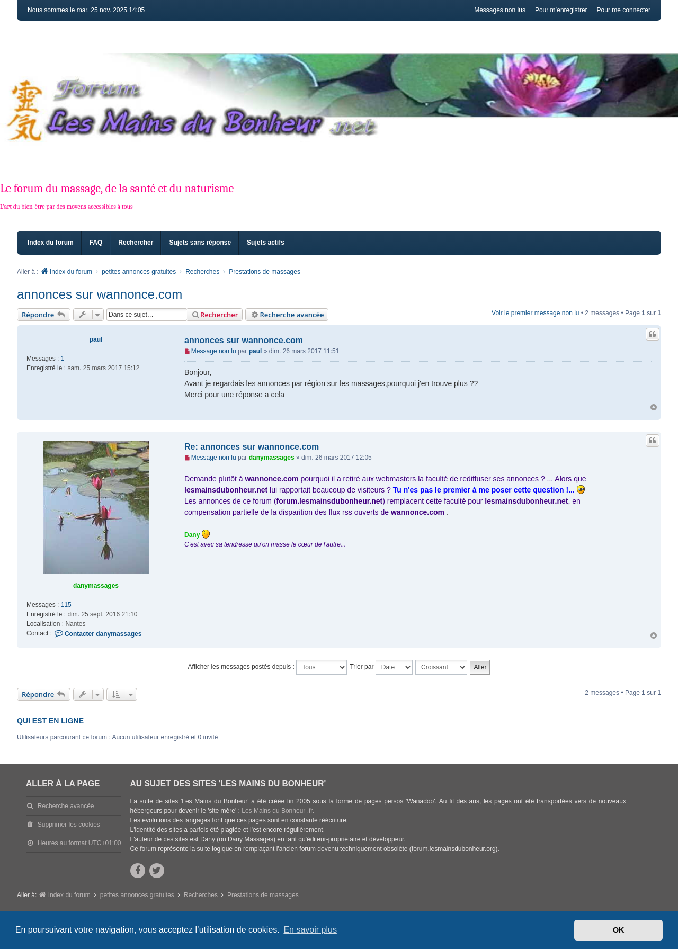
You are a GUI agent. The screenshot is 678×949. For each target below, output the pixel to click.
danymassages (96, 585)
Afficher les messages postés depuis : (267, 667)
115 (66, 604)
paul (96, 339)
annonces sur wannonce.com (99, 294)
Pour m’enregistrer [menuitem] (561, 10)
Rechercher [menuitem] (135, 242)
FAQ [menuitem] (96, 242)
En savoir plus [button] (310, 929)
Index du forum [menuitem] (51, 242)
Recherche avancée (287, 314)
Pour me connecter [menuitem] (623, 10)
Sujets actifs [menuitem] (265, 242)
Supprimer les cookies (69, 824)
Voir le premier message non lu (535, 313)
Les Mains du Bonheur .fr (277, 810)
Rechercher (214, 314)
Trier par (381, 667)
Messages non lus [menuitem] (499, 10)
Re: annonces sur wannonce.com (251, 446)
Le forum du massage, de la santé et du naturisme (117, 188)
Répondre (44, 314)
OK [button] (619, 930)
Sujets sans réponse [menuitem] (200, 242)
